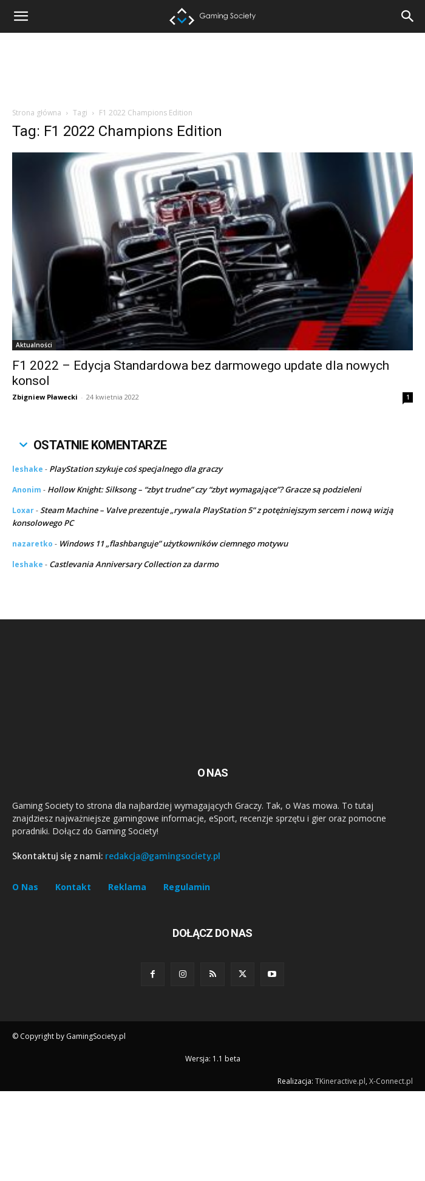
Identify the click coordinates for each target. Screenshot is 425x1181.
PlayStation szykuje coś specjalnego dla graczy (135, 468)
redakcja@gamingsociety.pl (162, 856)
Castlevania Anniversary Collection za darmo (134, 564)
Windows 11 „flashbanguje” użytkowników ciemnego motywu (173, 543)
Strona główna (36, 112)
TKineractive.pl (340, 1081)
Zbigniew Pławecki (45, 396)
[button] (408, 16)
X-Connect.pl (391, 1081)
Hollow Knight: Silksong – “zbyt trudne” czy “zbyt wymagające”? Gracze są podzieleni (204, 489)
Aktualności (34, 345)
